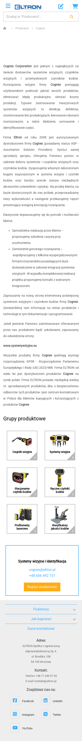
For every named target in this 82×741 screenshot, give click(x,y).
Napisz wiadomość (42, 587)
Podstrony (54, 609)
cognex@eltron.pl (42, 570)
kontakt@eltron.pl (45, 681)
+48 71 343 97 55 (46, 675)
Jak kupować (53, 619)
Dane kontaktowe (41, 629)
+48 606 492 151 (42, 576)
